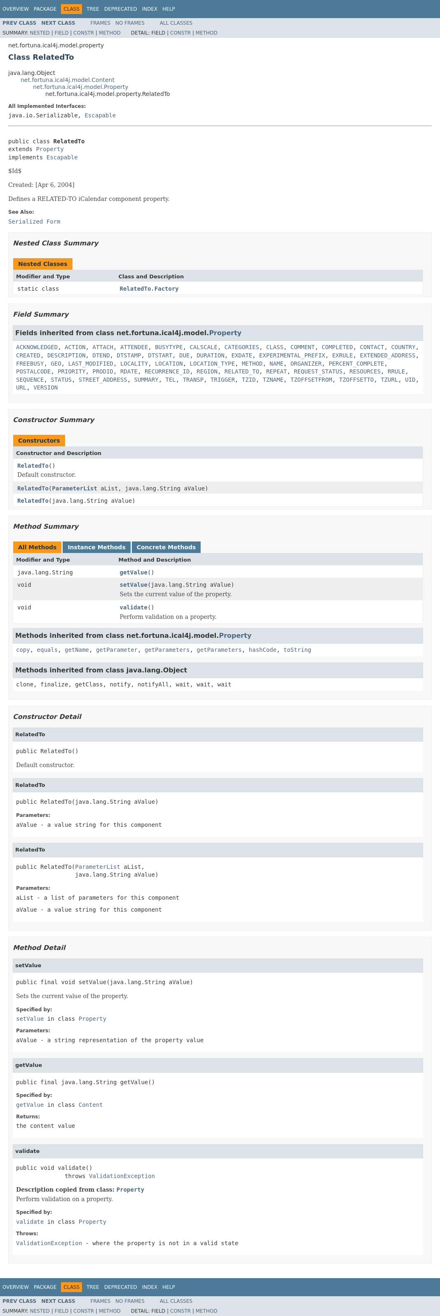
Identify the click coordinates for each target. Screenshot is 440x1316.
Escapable (100, 115)
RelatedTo (33, 465)
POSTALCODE (33, 371)
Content (91, 1104)
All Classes (176, 23)
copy (23, 649)
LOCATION (169, 363)
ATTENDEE (134, 347)
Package (45, 9)
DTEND (101, 355)
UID (410, 379)
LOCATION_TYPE (212, 363)
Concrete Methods (166, 547)
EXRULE (342, 355)
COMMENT (302, 347)
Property (49, 149)
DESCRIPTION (66, 355)
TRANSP (193, 379)
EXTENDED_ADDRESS (388, 355)
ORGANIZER (306, 363)
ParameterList (74, 488)
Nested (39, 33)
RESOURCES (365, 371)
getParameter (117, 649)
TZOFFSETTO (356, 379)
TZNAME (273, 379)
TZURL (389, 379)
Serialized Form (34, 221)
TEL (170, 379)
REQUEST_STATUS (318, 371)
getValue (133, 572)
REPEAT (276, 371)
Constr (83, 33)
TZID (249, 379)
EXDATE (242, 355)
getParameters (167, 649)
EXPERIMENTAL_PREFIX (292, 355)
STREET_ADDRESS (103, 379)
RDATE (129, 371)
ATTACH (102, 347)
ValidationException (122, 1176)
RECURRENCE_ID (167, 371)
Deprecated (120, 9)
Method (110, 33)
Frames (101, 23)
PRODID (102, 371)
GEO (56, 363)
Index (150, 9)
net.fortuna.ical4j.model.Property (81, 87)
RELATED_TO (242, 371)
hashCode (262, 649)
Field (61, 33)
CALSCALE (203, 347)
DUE (184, 355)
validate (133, 607)
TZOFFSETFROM (311, 379)
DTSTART (160, 355)
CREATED (28, 355)
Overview (15, 9)
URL (21, 387)
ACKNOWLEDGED (37, 347)
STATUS (61, 379)
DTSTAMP (129, 355)
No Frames (130, 23)
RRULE (396, 371)
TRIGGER (223, 379)
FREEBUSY (30, 363)
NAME (276, 363)
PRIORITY (71, 371)
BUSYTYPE (169, 347)
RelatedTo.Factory (149, 288)
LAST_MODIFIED (90, 363)
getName (77, 649)
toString (297, 649)
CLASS (274, 347)
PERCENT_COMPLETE (356, 363)
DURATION (210, 355)
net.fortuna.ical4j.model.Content (68, 80)
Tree (93, 9)
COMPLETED (337, 347)
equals (47, 649)
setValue (133, 584)
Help (168, 9)
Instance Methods (96, 547)
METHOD (252, 363)
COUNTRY (403, 347)
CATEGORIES (242, 347)
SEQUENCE (30, 379)
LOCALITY (134, 363)
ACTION (75, 347)
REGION (207, 371)
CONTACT (372, 347)
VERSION (45, 387)
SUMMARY (146, 379)
